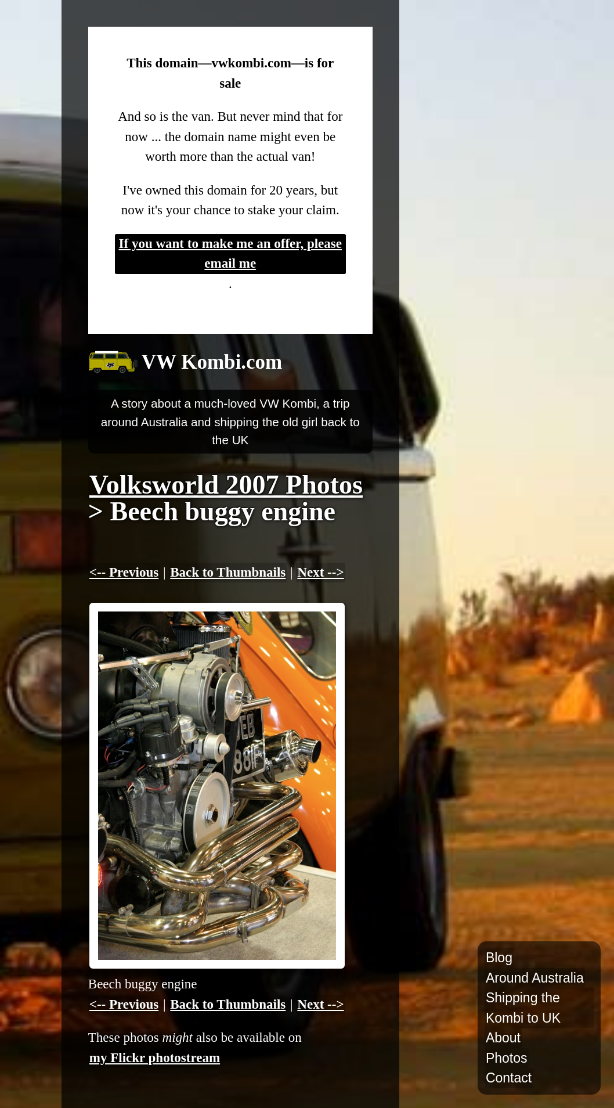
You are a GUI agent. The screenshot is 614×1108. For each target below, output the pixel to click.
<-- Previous (123, 572)
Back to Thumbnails (228, 572)
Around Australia (535, 977)
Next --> (320, 572)
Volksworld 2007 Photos (226, 485)
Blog (499, 957)
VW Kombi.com (212, 362)
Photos (507, 1058)
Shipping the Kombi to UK (523, 1008)
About (503, 1037)
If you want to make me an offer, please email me (230, 253)
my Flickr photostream (154, 1058)
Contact (509, 1077)
